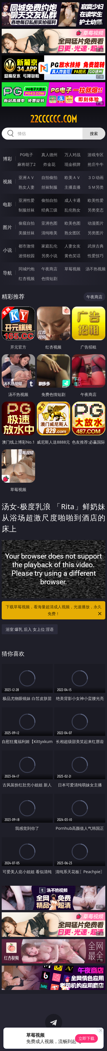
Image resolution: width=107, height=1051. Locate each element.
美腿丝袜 (27, 232)
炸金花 (49, 164)
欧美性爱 (96, 200)
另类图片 (96, 232)
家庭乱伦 (49, 246)
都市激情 (27, 246)
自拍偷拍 (49, 177)
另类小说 (49, 255)
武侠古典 (96, 246)
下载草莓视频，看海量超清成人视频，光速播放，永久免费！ (54, 610)
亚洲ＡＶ (27, 177)
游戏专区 (96, 154)
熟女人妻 (27, 187)
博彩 (7, 159)
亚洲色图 (49, 223)
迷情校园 (27, 255)
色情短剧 (49, 278)
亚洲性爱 (27, 200)
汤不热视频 (96, 268)
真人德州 (49, 154)
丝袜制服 (49, 187)
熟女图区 (72, 232)
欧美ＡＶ (72, 177)
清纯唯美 (49, 232)
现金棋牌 (72, 164)
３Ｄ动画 (96, 177)
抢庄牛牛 (96, 164)
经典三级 (49, 210)
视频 (7, 181)
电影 (7, 204)
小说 (7, 250)
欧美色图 (72, 223)
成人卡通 (72, 200)
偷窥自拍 (27, 223)
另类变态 (96, 210)
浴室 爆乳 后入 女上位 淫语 (30, 629)
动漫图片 (96, 223)
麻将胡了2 (26, 164)
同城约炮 (27, 268)
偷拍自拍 (49, 200)
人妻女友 (72, 246)
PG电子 (26, 154)
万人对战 (72, 154)
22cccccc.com (53, 119)
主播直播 (72, 187)
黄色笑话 (72, 255)
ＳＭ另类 (96, 187)
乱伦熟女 (72, 210)
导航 (7, 273)
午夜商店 (49, 268)
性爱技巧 (96, 255)
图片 (7, 227)
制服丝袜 (27, 210)
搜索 (94, 133)
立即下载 (86, 1038)
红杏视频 (27, 278)
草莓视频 (72, 268)
